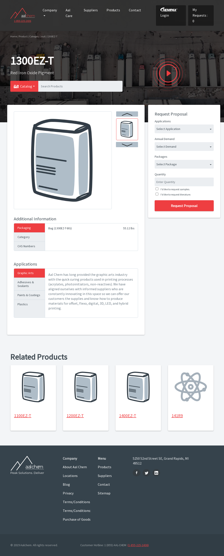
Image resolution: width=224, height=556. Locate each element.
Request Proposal (184, 206)
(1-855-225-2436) (138, 545)
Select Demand (166, 146)
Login (169, 12)
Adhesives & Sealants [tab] (26, 284)
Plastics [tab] (23, 304)
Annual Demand (165, 139)
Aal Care (69, 13)
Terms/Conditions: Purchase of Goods (77, 514)
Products (113, 10)
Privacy (68, 493)
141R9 (177, 415)
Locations (70, 475)
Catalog (26, 86)
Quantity (160, 174)
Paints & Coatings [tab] (29, 295)
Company (50, 10)
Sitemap (104, 493)
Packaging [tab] (24, 228)
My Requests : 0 (200, 15)
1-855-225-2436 (22, 20)
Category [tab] (24, 237)
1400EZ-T (127, 415)
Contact (135, 10)
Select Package (166, 164)
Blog (66, 484)
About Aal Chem (75, 467)
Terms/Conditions (76, 502)
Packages (161, 157)
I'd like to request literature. (175, 194)
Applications (163, 121)
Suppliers (91, 10)
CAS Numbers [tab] (26, 246)
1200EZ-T (75, 415)
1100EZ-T (22, 415)
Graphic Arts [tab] (26, 273)
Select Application (168, 129)
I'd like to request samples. (175, 189)
